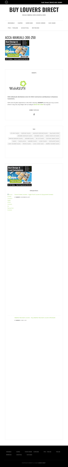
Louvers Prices (22, 141)
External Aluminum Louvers (16, 138)
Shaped (20, 23)
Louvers (14, 141)
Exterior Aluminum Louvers (52, 135)
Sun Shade (52, 23)
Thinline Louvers (27, 143)
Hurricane (29, 23)
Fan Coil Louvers (40, 138)
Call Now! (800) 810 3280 (51, 2)
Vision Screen (40, 23)
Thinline (58, 451)
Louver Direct (41, 462)
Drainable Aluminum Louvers (25, 135)
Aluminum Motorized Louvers (40, 133)
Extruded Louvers (29, 138)
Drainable (11, 23)
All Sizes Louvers (15, 133)
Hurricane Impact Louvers (52, 138)
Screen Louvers (43, 141)
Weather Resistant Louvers (52, 143)
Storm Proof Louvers (54, 141)
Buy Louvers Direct (34, 9)
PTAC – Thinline (13, 28)
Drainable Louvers (39, 135)
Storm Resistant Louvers (14, 143)
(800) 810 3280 (38, 104)
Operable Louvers (32, 141)
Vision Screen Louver (38, 143)
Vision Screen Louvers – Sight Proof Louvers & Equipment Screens (33, 194)
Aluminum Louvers (26, 133)
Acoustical (25, 28)
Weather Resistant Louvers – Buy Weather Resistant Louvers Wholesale (34, 317)
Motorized (35, 28)
